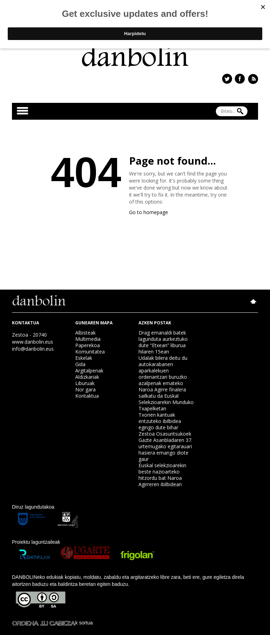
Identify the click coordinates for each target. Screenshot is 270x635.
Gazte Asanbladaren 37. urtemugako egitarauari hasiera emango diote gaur (165, 449)
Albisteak (85, 332)
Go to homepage (148, 212)
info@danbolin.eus (33, 348)
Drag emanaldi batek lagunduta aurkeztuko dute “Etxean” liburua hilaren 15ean (163, 342)
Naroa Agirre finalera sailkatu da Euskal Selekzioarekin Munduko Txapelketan (166, 399)
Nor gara (85, 389)
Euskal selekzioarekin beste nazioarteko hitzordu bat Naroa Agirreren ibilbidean (162, 475)
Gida (80, 364)
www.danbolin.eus (32, 341)
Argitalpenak (89, 370)
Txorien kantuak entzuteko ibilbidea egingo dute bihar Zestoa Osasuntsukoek (165, 424)
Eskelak (83, 358)
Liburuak (85, 383)
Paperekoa (87, 345)
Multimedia (88, 339)
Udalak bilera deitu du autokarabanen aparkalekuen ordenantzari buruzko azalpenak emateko (163, 370)
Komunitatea (90, 351)
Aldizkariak (87, 376)
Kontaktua (87, 395)
